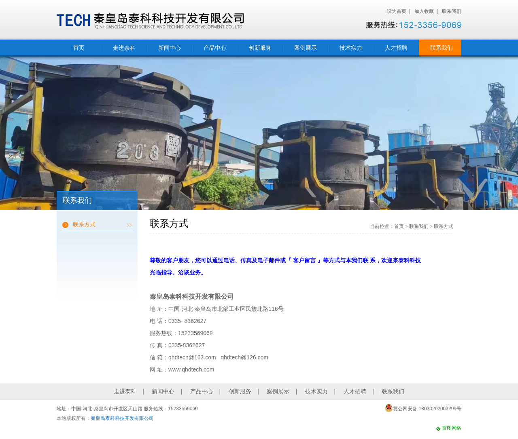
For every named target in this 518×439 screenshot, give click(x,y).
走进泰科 (124, 47)
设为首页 (396, 11)
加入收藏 (424, 11)
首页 (79, 47)
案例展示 (305, 47)
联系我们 (451, 11)
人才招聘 (396, 47)
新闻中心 (169, 47)
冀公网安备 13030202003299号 (423, 408)
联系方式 (84, 224)
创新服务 (260, 47)
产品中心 (215, 47)
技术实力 (351, 47)
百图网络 (451, 428)
